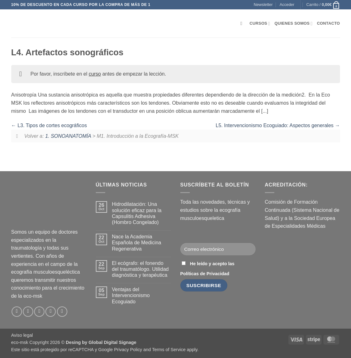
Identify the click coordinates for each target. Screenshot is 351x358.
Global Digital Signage (113, 342)
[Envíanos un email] (39, 311)
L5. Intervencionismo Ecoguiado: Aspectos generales (278, 125)
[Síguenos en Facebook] (17, 311)
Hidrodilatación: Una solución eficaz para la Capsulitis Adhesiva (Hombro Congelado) (136, 213)
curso (95, 74)
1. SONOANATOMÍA (68, 136)
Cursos (260, 24)
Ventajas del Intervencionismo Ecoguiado (131, 295)
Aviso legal (22, 335)
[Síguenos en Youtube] (62, 311)
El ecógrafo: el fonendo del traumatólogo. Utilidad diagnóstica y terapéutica (140, 269)
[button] (263, 4)
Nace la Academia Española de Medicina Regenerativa (136, 242)
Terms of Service (169, 349)
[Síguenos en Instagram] (28, 311)
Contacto (328, 23)
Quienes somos (293, 24)
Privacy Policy (128, 349)
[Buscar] (242, 23)
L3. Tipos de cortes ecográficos (49, 125)
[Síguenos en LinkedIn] (50, 311)
